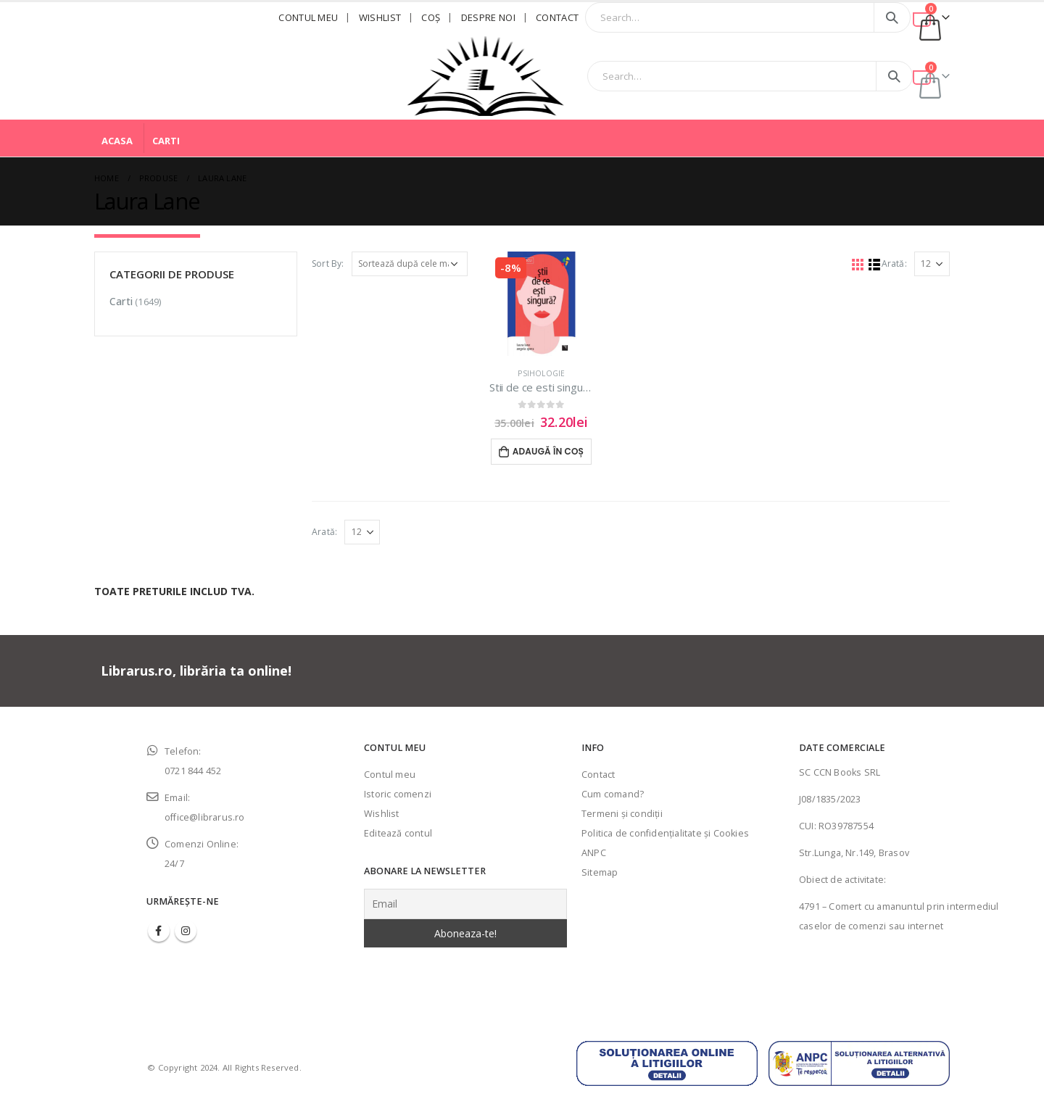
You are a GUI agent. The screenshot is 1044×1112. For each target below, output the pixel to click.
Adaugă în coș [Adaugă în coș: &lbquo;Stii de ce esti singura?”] (548, 451)
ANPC (593, 853)
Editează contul (398, 833)
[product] (541, 304)
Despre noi (488, 17)
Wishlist (380, 17)
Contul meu (308, 17)
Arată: (894, 263)
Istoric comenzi (397, 794)
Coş (430, 17)
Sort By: (328, 263)
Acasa (117, 140)
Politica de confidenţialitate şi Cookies (665, 833)
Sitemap (599, 872)
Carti (166, 140)
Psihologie (541, 373)
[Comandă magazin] (410, 264)
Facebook (159, 931)
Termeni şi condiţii (622, 814)
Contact (557, 17)
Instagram (185, 931)
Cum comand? (612, 794)
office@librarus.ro (205, 817)
